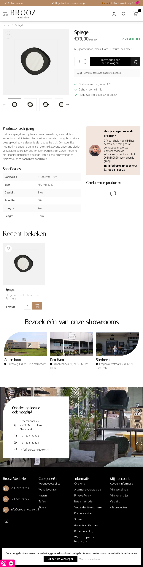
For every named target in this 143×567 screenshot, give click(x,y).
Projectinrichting (83, 531)
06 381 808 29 (116, 169)
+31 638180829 (29, 435)
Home (6, 25)
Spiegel (19, 25)
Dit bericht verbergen (60, 558)
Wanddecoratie (47, 489)
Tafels (42, 501)
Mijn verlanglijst (119, 495)
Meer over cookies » (89, 559)
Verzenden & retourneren (88, 507)
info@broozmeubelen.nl (123, 165)
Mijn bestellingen (119, 489)
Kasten (43, 495)
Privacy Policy (82, 495)
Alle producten (118, 507)
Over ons (79, 483)
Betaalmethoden (83, 501)
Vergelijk (115, 501)
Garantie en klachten (86, 525)
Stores (78, 519)
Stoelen (43, 507)
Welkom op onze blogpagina (84, 539)
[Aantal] (27, 306)
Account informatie (121, 483)
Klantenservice (82, 513)
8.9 (133, 3)
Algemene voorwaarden (88, 489)
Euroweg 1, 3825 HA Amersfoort (26, 364)
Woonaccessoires (50, 483)
